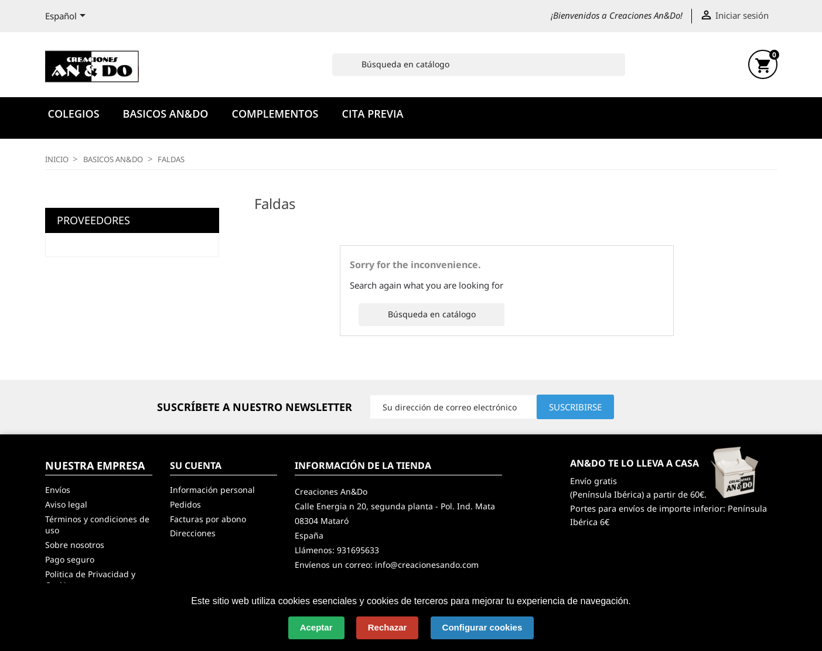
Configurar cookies (482, 627)
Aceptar (316, 627)
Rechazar (387, 627)
